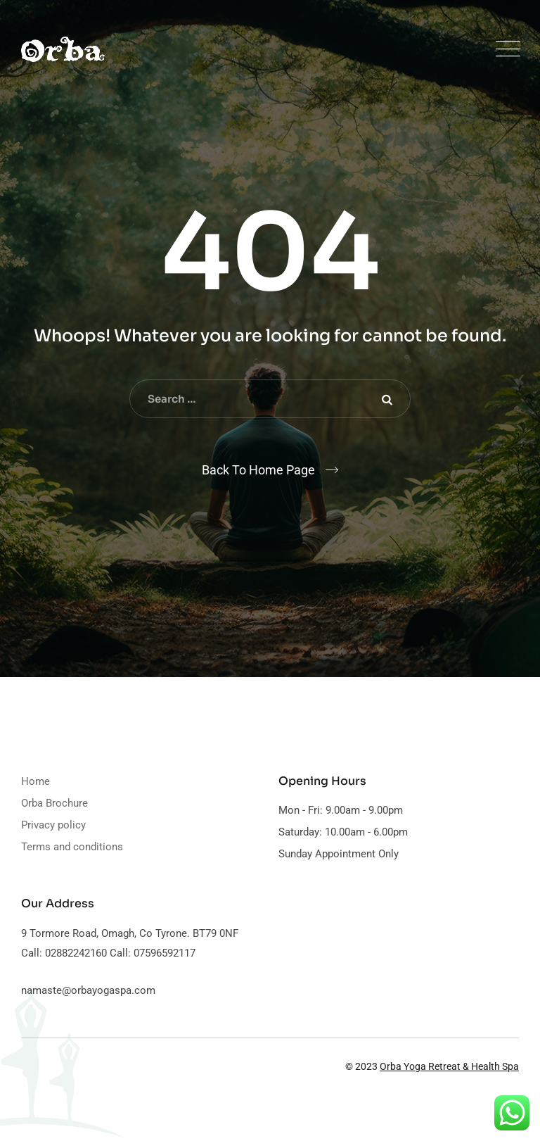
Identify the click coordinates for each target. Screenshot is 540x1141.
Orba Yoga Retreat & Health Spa (449, 1066)
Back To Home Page (258, 469)
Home (35, 781)
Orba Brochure (54, 803)
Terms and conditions (72, 846)
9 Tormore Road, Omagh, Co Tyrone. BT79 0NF (129, 933)
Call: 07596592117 (151, 953)
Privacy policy (53, 825)
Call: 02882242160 (64, 953)
